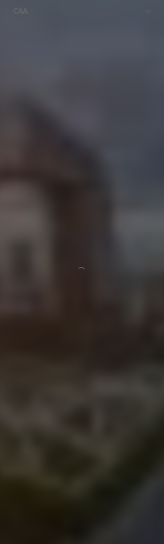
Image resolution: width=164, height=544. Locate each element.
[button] (148, 12)
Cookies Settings (109, 537)
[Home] (21, 12)
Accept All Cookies (133, 537)
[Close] (158, 537)
